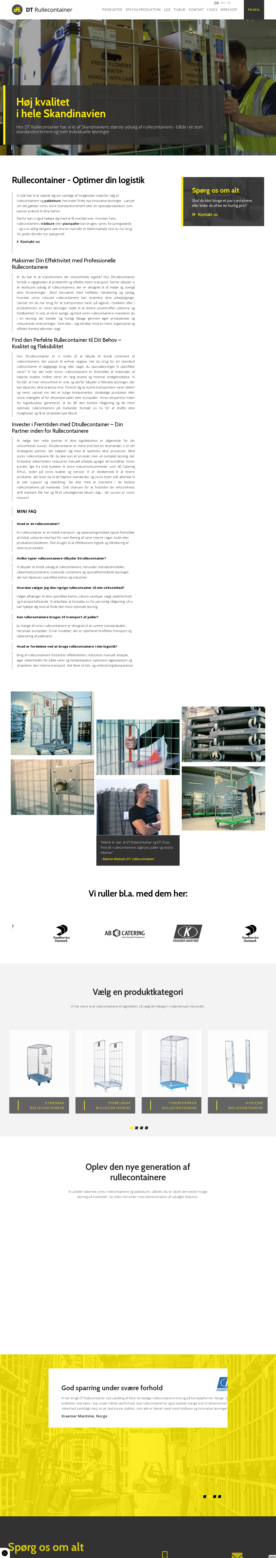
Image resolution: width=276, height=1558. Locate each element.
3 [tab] (141, 1143)
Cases (212, 10)
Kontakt (196, 10)
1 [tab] (131, 1143)
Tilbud (180, 10)
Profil (254, 10)
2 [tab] (136, 1143)
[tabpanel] (138, 87)
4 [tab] (146, 1143)
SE (229, 3)
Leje (167, 10)
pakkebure (52, 200)
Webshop (229, 10)
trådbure (48, 223)
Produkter (112, 10)
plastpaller (71, 223)
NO (223, 3)
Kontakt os (30, 241)
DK (217, 3)
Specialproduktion (143, 10)
